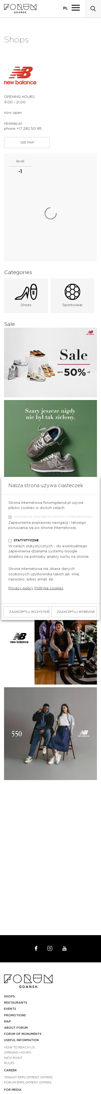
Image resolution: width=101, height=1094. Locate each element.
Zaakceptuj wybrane (76, 611)
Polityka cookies (48, 588)
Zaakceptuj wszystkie (29, 611)
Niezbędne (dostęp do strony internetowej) (53, 516)
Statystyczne (26, 540)
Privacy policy (20, 588)
